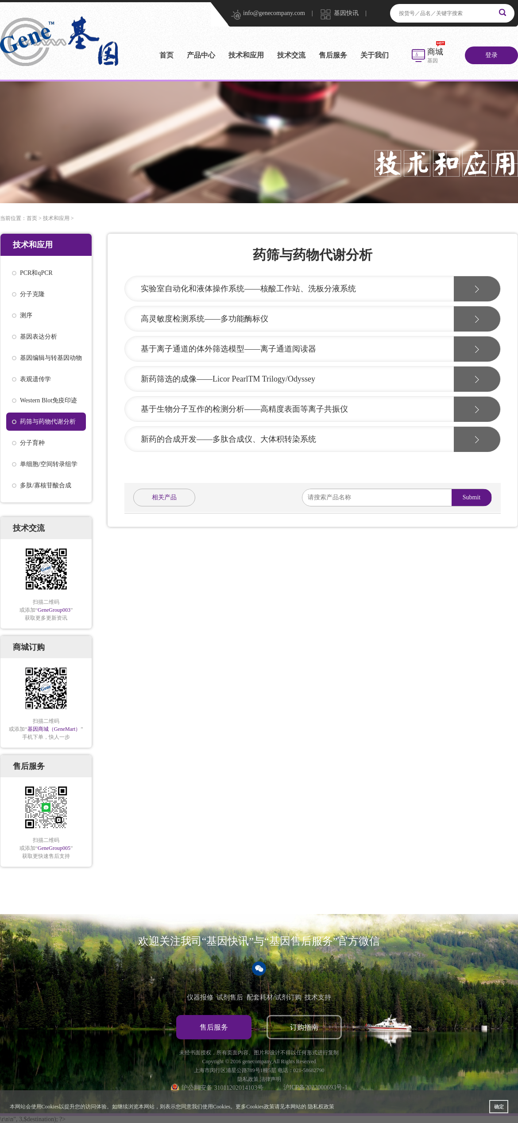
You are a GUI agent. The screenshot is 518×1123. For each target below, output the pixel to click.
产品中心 (201, 55)
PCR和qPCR (36, 273)
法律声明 (270, 1079)
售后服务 (333, 55)
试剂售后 (229, 997)
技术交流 (291, 55)
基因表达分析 (38, 336)
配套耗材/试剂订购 (274, 997)
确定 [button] (499, 1106)
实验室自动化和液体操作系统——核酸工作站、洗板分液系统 (248, 288)
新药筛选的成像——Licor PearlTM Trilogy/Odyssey (228, 378)
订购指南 (304, 1027)
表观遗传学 (35, 379)
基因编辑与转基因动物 (51, 358)
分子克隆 (32, 294)
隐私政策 (248, 1079)
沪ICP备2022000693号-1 (315, 1087)
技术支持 (318, 997)
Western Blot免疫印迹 (48, 400)
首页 (166, 55)
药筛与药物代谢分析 (48, 421)
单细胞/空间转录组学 (48, 464)
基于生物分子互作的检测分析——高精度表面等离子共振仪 (244, 409)
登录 (491, 55)
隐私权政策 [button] (321, 1107)
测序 (26, 315)
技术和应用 (246, 55)
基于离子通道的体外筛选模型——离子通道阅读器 (228, 348)
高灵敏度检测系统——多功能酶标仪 (204, 318)
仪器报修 (200, 997)
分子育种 (32, 443)
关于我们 (374, 55)
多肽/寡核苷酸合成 (45, 485)
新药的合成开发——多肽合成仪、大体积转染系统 (228, 439)
